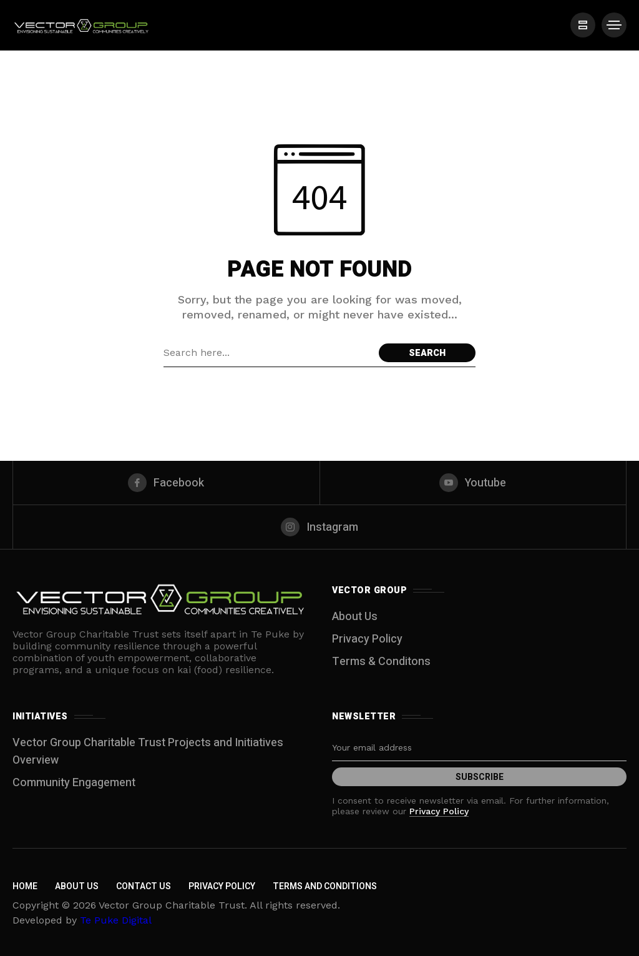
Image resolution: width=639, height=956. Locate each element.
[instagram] (319, 527)
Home (24, 886)
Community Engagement (73, 782)
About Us (355, 616)
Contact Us (143, 886)
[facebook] (166, 483)
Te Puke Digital (116, 920)
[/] (582, 24)
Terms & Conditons (381, 661)
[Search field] (268, 353)
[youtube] (473, 483)
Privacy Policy (367, 639)
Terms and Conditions (325, 886)
